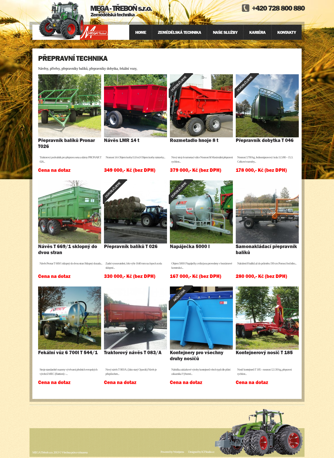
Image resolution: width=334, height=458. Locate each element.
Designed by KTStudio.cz (201, 451)
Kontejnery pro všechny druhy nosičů (196, 355)
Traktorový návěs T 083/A (133, 352)
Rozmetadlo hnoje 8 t (194, 140)
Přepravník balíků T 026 (131, 246)
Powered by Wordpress (172, 451)
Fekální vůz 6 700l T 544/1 (68, 352)
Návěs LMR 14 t (121, 140)
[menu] (215, 32)
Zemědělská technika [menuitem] (179, 32)
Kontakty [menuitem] (286, 32)
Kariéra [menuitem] (257, 32)
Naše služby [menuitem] (225, 32)
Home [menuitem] (140, 32)
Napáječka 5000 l (190, 246)
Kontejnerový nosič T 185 (264, 352)
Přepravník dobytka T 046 (265, 140)
